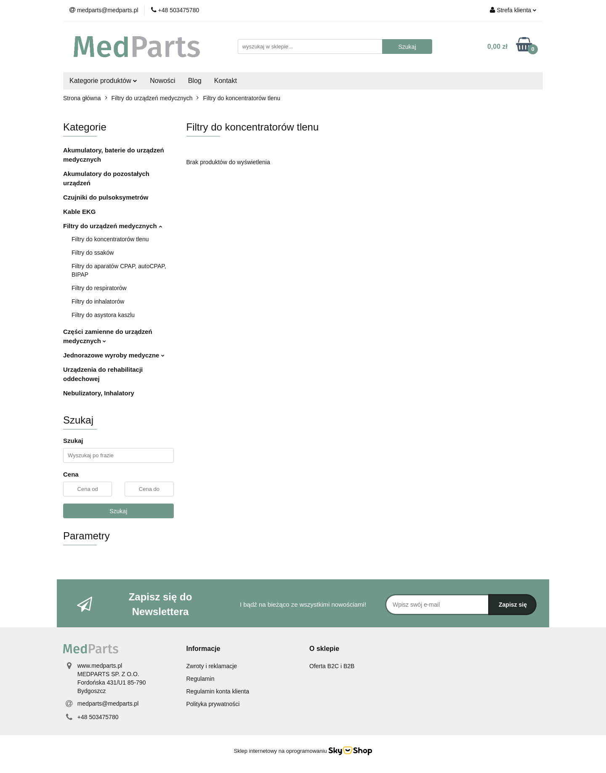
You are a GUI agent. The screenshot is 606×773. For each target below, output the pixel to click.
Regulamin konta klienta (217, 691)
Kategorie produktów (103, 80)
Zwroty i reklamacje (211, 666)
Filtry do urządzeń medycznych (112, 225)
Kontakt (225, 80)
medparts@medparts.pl (108, 703)
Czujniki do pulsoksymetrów (106, 197)
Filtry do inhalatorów (98, 301)
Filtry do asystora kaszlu (103, 315)
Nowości (162, 80)
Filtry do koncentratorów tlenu (110, 239)
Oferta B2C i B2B (331, 666)
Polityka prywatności (213, 704)
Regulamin (200, 678)
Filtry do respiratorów (99, 288)
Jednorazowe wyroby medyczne (114, 355)
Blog (195, 80)
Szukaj (118, 511)
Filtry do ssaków (93, 252)
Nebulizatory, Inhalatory (98, 393)
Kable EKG (79, 211)
